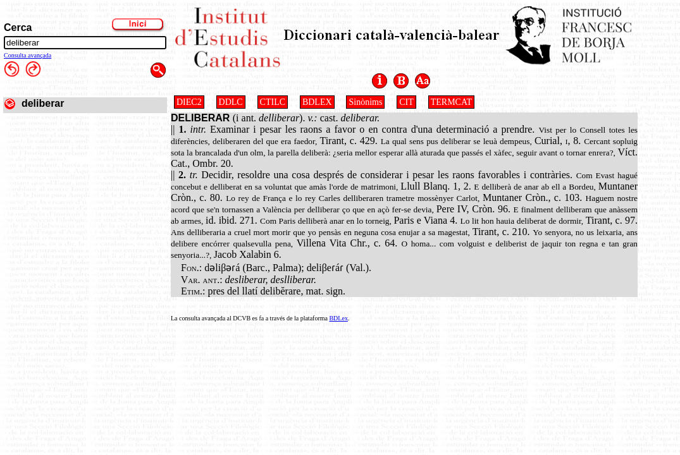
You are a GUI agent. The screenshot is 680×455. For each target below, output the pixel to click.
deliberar (43, 103)
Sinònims (365, 102)
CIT (406, 102)
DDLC (231, 102)
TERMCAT (451, 102)
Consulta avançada (27, 55)
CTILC (272, 102)
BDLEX (317, 102)
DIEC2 (189, 102)
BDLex (338, 318)
